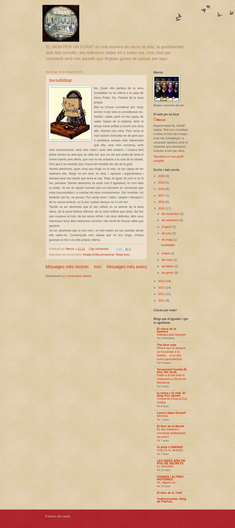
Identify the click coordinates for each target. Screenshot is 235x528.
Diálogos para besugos (171, 334)
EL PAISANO (165, 466)
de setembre (170, 220)
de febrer (168, 266)
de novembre (171, 213)
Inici (97, 266)
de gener (168, 272)
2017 (162, 195)
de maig (167, 239)
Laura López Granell (171, 412)
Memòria (162, 416)
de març (167, 259)
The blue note (167, 345)
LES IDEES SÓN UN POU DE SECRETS (171, 462)
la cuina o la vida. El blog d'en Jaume (171, 394)
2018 (162, 189)
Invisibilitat (60, 80)
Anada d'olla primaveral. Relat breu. (106, 254)
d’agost (167, 226)
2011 (162, 300)
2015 (162, 208)
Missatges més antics (127, 266)
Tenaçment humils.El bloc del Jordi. (172, 371)
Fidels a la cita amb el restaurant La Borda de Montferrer (171, 379)
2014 (162, 281)
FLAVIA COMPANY (170, 447)
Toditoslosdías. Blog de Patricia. (171, 500)
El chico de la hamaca (166, 330)
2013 (162, 287)
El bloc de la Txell (169, 492)
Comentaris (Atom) (78, 276)
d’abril (166, 253)
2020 (162, 176)
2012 (162, 294)
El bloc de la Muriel (170, 426)
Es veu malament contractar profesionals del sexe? (171, 433)
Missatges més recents (67, 266)
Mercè (161, 120)
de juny (167, 233)
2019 (162, 182)
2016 (162, 202)
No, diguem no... (167, 482)
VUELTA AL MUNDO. (170, 450)
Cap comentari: (99, 249)
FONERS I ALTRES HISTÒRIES (170, 478)
